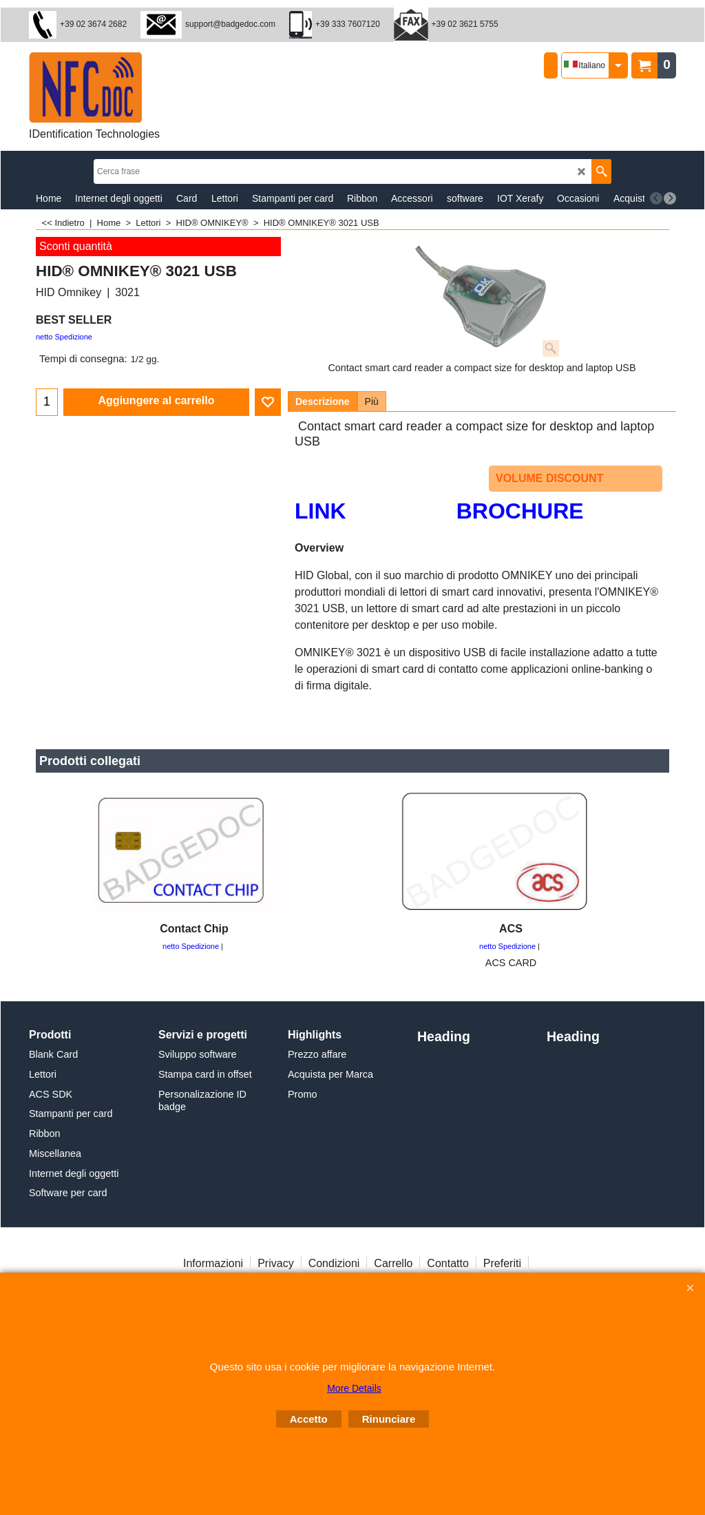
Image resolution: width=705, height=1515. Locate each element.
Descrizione (322, 401)
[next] (670, 198)
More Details (354, 1388)
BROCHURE (520, 511)
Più (372, 401)
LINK (320, 511)
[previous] (656, 198)
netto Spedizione (64, 337)
